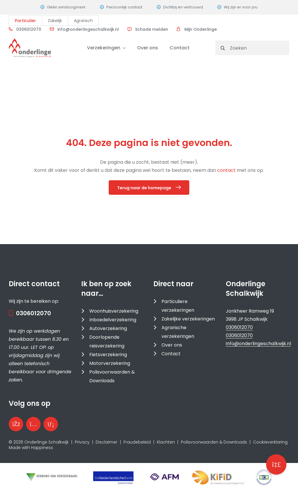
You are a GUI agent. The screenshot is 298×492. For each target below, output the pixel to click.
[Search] (222, 48)
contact (227, 170)
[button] (276, 464)
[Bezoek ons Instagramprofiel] (33, 424)
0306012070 (28, 29)
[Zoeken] (252, 48)
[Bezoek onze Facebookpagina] (16, 424)
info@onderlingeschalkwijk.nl (88, 29)
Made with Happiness (31, 447)
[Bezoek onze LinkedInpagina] (50, 424)
